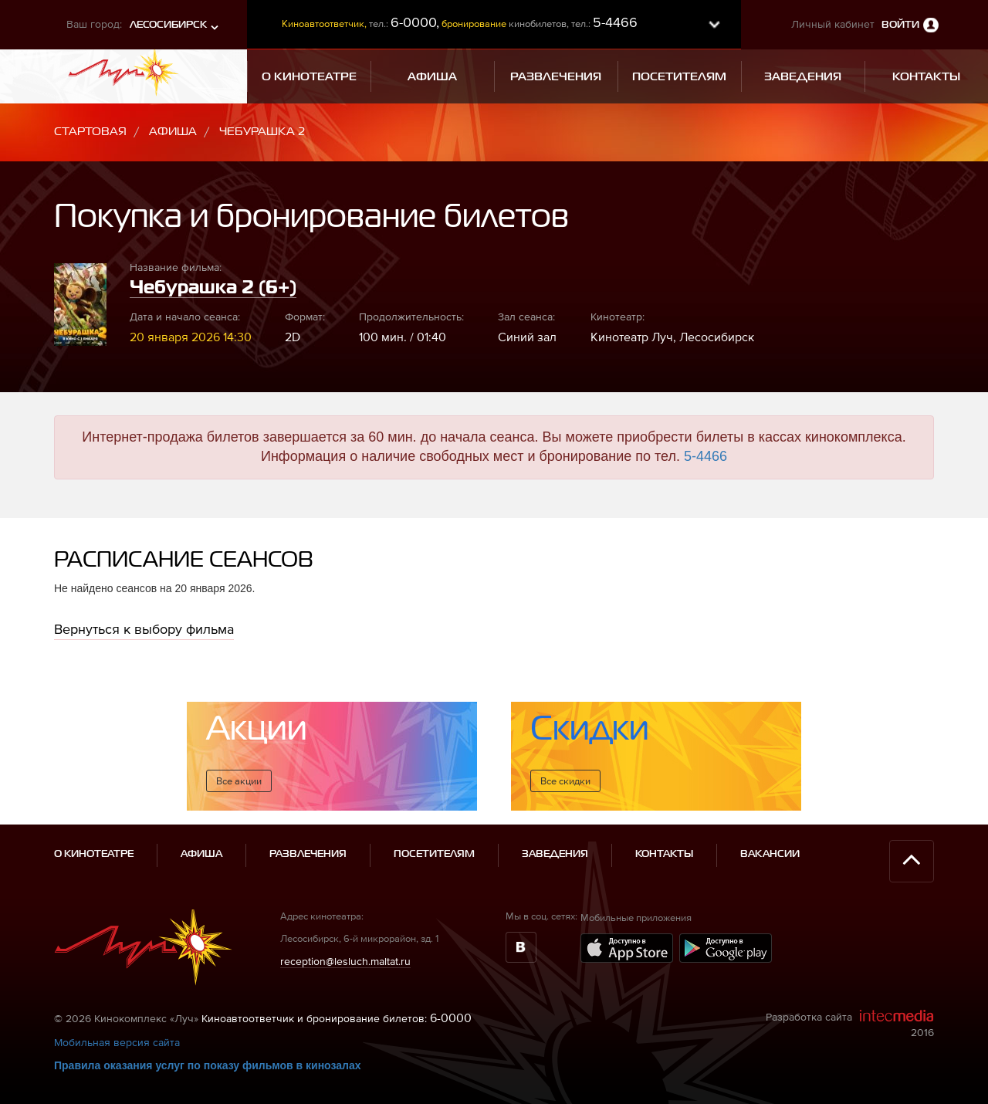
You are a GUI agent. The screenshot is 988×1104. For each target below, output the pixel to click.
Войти (900, 25)
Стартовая (90, 131)
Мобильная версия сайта (117, 1042)
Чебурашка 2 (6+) (213, 288)
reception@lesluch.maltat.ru (345, 961)
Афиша (173, 131)
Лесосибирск (168, 25)
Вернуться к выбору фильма (144, 629)
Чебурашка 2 (262, 131)
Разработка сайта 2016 (850, 1023)
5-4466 (705, 456)
